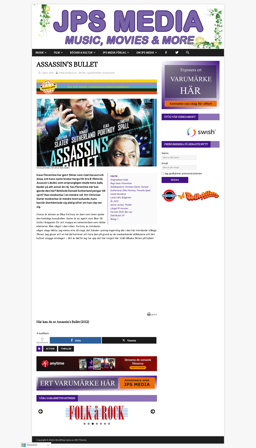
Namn (165, 153)
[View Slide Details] (96, 412)
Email (165, 163)
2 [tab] (89, 424)
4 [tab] (97, 424)
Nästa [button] (152, 411)
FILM (57, 53)
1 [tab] (85, 424)
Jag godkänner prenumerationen (182, 173)
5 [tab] (101, 424)
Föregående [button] (41, 411)
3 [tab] (93, 424)
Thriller (66, 349)
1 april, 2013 (47, 73)
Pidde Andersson (68, 73)
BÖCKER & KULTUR (81, 53)
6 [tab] (105, 424)
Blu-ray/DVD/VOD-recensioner (98, 73)
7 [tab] (109, 424)
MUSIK (40, 53)
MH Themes (80, 440)
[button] (187, 52)
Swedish (29, 445)
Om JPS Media (145, 53)
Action (50, 349)
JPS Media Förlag (114, 53)
